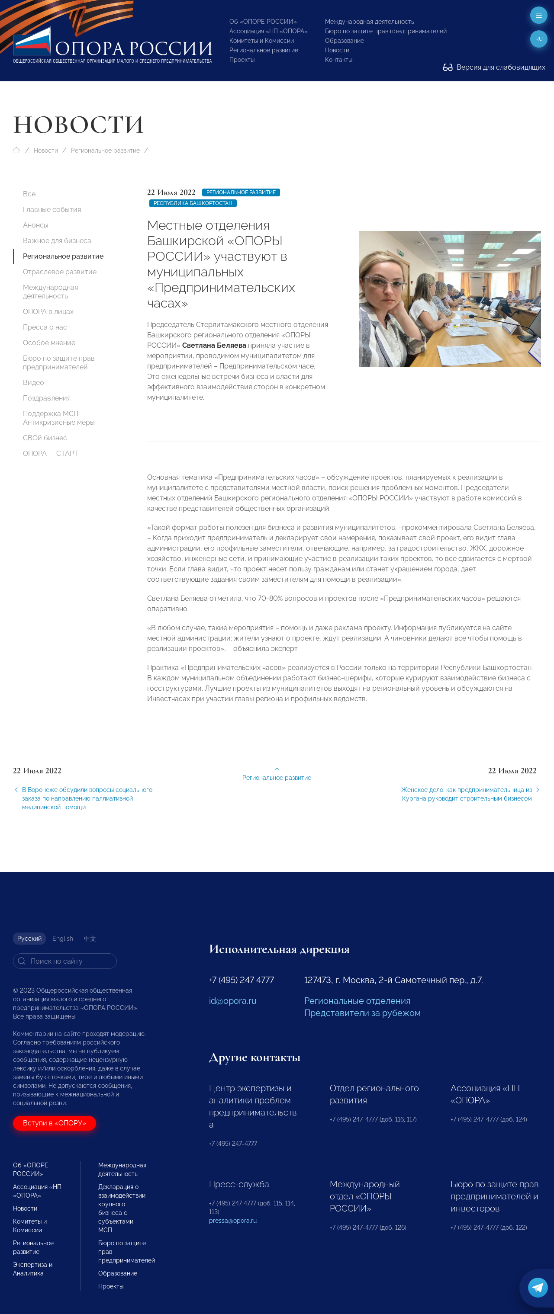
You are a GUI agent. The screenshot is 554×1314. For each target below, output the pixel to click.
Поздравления (47, 398)
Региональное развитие (263, 50)
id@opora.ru (233, 1001)
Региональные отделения (357, 1001)
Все (29, 194)
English (62, 938)
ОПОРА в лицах (48, 312)
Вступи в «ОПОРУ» (54, 1123)
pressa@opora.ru (233, 1220)
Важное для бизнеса (57, 241)
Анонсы (35, 225)
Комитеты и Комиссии (261, 40)
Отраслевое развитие (60, 272)
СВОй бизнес (45, 438)
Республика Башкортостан (193, 203)
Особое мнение (49, 343)
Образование (344, 40)
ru (539, 39)
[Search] (65, 961)
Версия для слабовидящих (494, 67)
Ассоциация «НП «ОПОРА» (268, 31)
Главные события (52, 209)
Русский (29, 938)
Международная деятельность (369, 21)
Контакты (338, 59)
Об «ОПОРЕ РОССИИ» (263, 21)
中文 (90, 938)
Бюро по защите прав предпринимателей (386, 31)
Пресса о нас (45, 327)
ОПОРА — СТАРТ (50, 453)
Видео (33, 382)
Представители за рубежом (362, 1013)
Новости (337, 50)
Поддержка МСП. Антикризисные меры (59, 418)
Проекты (241, 59)
